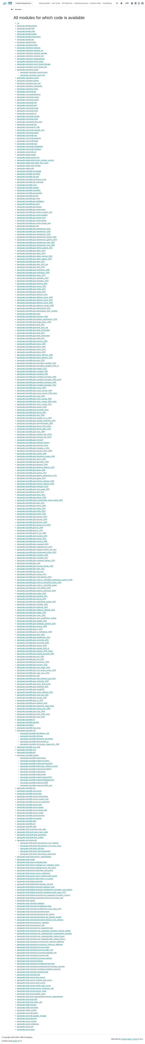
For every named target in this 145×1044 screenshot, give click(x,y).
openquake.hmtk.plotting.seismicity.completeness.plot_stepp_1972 (41, 892)
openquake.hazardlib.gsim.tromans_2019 (32, 665)
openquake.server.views (26, 1029)
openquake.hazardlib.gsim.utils (28, 676)
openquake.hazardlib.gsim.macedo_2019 (32, 536)
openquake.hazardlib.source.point (29, 805)
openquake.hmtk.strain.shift (27, 999)
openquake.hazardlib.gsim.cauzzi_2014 (31, 388)
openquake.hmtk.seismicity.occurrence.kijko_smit (35, 950)
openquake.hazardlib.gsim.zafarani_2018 (32, 703)
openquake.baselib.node (26, 31)
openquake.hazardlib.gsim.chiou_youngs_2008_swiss (37, 401)
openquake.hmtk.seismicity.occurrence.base (33, 947)
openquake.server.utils (25, 1027)
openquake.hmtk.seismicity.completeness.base (34, 906)
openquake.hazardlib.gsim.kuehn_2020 (31, 514)
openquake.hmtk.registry (26, 900)
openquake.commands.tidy (27, 124)
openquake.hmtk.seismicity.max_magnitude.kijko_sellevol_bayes (41, 936)
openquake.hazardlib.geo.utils (28, 226)
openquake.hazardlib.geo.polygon (29, 207)
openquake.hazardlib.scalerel (27, 755)
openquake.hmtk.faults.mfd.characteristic (35, 851)
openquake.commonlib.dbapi (27, 141)
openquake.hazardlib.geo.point (28, 204)
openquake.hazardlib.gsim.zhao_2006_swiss (33, 714)
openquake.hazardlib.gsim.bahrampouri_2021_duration (37, 311)
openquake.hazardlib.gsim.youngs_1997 (32, 698)
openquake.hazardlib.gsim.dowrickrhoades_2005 (35, 423)
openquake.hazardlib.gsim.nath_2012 (31, 569)
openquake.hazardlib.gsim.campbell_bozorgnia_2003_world (39, 379)
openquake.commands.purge (27, 108)
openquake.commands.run (26, 113)
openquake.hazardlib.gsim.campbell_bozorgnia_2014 (36, 385)
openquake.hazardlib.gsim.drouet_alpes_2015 (34, 429)
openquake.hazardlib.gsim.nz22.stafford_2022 (34, 588)
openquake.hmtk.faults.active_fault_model (32, 832)
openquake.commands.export (28, 100)
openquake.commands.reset (27, 111)
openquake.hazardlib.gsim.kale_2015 (30, 503)
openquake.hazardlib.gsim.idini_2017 (30, 492)
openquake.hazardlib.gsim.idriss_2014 (31, 495)
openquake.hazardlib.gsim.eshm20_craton (32, 445)
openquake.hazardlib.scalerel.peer (33, 772)
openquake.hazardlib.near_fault (28, 747)
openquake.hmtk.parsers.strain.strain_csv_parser (35, 879)
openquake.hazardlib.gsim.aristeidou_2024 (33, 281)
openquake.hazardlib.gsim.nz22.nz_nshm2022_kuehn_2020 (39, 582)
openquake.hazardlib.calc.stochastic (30, 182)
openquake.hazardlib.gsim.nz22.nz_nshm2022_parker (37, 585)
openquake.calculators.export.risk (32, 75)
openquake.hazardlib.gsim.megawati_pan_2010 (34, 547)
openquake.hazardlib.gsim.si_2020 (29, 629)
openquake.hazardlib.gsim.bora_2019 (31, 360)
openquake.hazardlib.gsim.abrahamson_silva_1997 (36, 242)
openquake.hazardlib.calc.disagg (29, 171)
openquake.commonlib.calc (27, 135)
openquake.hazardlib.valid (26, 826)
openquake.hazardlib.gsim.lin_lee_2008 (31, 533)
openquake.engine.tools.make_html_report (32, 163)
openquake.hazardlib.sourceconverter (31, 815)
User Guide (56, 3)
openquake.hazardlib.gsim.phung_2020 (31, 599)
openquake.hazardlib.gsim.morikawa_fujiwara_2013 (36, 560)
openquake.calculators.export (28, 70)
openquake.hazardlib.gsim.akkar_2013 (31, 251)
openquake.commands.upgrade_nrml (30, 130)
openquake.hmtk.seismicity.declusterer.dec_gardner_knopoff (39, 917)
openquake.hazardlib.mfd (26, 730)
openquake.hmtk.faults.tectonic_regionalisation (34, 857)
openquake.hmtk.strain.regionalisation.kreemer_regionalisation (40, 996)
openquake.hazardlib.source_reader (30, 813)
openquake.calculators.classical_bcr (30, 50)
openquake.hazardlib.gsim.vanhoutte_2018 (33, 681)
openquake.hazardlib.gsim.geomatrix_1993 (33, 462)
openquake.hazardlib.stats (26, 821)
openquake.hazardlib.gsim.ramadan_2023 (32, 604)
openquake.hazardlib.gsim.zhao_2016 (31, 717)
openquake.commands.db (26, 91)
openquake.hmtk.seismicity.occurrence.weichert (34, 958)
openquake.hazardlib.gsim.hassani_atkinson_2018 (35, 481)
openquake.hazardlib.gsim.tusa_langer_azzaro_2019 (36, 670)
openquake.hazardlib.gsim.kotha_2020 (31, 511)
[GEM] (126, 3)
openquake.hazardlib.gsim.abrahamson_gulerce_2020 (37, 240)
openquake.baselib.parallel (27, 34)
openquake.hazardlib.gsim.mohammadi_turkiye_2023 (36, 552)
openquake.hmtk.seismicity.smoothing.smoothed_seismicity (39, 969)
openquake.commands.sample (28, 116)
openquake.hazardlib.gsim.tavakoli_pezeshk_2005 (35, 654)
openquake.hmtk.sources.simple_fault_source (34, 986)
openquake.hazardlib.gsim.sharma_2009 (32, 626)
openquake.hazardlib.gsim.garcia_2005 (31, 459)
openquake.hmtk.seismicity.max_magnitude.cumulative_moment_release (44, 931)
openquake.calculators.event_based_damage (33, 64)
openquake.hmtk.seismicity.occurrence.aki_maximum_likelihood (40, 942)
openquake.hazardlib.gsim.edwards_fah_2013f (34, 437)
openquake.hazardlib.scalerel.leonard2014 (36, 769)
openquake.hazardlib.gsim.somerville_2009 (33, 643)
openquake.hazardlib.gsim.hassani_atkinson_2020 (35, 484)
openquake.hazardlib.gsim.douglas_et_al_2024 (34, 418)
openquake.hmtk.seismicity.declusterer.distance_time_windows (40, 920)
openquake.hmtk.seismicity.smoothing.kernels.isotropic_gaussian (41, 966)
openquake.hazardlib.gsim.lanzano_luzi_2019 (34, 525)
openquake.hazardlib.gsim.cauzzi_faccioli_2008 (34, 390)
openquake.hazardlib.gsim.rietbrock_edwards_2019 (36, 610)
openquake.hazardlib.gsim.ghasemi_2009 (32, 464)
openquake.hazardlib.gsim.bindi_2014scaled (33, 336)
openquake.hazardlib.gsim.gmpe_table (31, 470)
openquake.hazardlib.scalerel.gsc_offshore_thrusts (39, 766)
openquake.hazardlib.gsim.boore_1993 (31, 344)
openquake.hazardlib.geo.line (28, 196)
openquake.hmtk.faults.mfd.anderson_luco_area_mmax (40, 846)
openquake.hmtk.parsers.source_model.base (33, 873)
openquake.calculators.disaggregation (31, 59)
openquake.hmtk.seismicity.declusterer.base (33, 911)
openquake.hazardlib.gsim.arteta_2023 (31, 292)
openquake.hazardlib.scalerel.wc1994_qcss (36, 785)
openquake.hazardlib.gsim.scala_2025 (31, 615)
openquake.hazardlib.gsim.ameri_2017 (31, 275)
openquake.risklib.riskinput (26, 1005)
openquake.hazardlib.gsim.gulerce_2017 (32, 473)
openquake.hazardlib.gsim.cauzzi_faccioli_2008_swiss (37, 393)
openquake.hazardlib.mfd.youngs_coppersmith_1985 (39, 744)
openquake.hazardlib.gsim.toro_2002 (30, 659)
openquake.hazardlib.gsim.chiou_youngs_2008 (34, 399)
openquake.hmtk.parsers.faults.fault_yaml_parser (35, 870)
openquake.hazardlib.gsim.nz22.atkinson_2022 (34, 577)
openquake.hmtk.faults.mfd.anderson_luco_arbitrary (39, 843)
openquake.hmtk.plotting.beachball (29, 881)
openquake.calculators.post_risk (29, 83)
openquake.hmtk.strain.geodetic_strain (31, 994)
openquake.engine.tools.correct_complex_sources (35, 160)
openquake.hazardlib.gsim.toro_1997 (30, 656)
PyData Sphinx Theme (129, 1039)
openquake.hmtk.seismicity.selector (30, 961)
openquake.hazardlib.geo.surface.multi (31, 218)
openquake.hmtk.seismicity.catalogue (30, 903)
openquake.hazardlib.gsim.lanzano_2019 (32, 519)
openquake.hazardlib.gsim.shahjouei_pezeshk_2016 (36, 624)
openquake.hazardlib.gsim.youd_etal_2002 (33, 695)
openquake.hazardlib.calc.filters (28, 174)
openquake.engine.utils (25, 168)
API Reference (67, 3)
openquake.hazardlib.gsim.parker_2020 (31, 593)
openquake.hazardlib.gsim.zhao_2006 (31, 711)
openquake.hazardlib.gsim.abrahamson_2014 (34, 229)
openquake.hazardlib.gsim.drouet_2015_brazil (34, 426)
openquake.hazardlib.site (26, 788)
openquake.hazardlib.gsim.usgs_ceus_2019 (33, 673)
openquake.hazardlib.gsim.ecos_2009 (31, 432)
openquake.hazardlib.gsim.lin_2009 (30, 527)
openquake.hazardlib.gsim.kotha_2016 (31, 508)
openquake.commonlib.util (26, 152)
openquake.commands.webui (27, 133)
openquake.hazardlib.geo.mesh (28, 198)
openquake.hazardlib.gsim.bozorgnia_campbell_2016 (36, 363)
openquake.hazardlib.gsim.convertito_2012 (33, 410)
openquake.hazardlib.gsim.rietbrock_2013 (32, 607)
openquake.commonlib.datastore (29, 138)
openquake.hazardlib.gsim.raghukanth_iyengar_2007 (36, 602)
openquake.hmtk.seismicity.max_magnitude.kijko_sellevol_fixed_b (41, 939)
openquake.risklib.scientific (27, 1010)
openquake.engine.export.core (28, 157)
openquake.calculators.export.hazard (33, 72)
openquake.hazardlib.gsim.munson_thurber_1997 (35, 566)
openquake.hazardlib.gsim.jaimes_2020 (31, 497)
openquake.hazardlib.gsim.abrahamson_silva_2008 (36, 245)
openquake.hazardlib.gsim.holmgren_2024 (32, 486)
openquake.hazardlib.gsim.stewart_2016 (32, 645)
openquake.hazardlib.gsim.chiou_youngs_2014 (34, 404)
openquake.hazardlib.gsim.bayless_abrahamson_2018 (37, 319)
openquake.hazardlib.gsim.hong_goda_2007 (33, 489)
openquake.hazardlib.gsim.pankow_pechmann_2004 (36, 591)
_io (18, 23)
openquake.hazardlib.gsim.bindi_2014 (31, 333)
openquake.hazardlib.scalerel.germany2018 (36, 763)
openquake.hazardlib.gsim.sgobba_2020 (32, 621)
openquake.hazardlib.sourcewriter (29, 818)
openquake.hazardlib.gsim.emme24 (30, 440)
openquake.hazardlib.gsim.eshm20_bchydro (33, 442)
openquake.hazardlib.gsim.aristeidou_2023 (33, 278)
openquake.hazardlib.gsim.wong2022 (30, 689)
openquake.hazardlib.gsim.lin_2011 (30, 530)
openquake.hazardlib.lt (25, 725)
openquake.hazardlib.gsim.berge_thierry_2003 (34, 322)
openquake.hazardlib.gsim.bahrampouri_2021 (34, 308)
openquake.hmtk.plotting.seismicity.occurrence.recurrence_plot (40, 898)
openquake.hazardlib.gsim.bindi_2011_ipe (32, 327)
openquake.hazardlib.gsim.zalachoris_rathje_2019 (35, 706)
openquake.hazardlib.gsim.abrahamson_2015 (34, 231)
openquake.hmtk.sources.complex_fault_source (34, 980)
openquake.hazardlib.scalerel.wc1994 (34, 783)
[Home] (11, 9)
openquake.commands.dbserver (29, 94)
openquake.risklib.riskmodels (27, 1007)
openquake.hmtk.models (26, 859)
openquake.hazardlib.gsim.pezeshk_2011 (32, 596)
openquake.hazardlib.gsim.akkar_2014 (31, 253)
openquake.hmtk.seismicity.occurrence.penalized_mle (37, 953)
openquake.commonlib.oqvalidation (30, 146)
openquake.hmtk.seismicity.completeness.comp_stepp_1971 (39, 909)
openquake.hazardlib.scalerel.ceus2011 (34, 761)
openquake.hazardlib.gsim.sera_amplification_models (36, 618)
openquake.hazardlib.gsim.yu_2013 (30, 700)
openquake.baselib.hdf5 (25, 28)
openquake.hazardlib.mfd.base (31, 736)
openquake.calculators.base (27, 45)
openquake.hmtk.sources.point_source (31, 983)
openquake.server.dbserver (27, 1018)
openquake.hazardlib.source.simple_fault (32, 810)
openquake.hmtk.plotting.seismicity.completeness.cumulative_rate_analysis (44, 890)
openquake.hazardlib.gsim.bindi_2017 (31, 338)
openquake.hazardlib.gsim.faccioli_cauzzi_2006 (34, 451)
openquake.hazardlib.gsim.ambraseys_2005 (33, 272)
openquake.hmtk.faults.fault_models (30, 837)
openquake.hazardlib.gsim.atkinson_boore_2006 (35, 303)
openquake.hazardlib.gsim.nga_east (30, 571)
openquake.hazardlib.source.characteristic (32, 796)
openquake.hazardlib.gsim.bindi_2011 (31, 325)
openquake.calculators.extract (28, 78)
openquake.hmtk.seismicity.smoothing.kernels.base (36, 964)
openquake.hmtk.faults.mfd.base (32, 848)
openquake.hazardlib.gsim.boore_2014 (31, 349)
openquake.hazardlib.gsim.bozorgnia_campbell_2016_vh (38, 366)
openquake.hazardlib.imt (26, 720)
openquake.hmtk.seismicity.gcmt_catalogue (33, 922)
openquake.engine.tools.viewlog (29, 166)
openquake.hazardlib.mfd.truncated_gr (34, 741)
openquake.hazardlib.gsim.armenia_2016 (32, 284)
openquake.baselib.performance (29, 37)
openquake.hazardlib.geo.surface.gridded (32, 215)
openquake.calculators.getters (28, 81)
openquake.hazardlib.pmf (26, 752)
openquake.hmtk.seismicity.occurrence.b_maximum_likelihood (40, 944)
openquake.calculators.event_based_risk (32, 67)
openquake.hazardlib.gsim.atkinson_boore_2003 (35, 300)
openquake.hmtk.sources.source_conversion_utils (35, 988)
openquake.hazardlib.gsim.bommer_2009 (32, 341)
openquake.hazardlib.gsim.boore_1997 (31, 347)
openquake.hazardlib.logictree (28, 722)
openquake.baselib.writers (26, 42)
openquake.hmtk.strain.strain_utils (29, 1002)
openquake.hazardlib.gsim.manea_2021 (31, 539)
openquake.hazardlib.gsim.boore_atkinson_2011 (35, 357)
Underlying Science (81, 3)
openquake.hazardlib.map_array (29, 728)
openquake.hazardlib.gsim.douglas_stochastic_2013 (36, 421)
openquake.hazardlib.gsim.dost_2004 (30, 415)
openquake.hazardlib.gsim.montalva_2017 (32, 558)
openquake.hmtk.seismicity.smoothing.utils (32, 972)
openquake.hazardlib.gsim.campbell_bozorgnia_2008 (36, 382)
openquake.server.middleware (28, 1024)
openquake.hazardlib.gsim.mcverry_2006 (32, 541)
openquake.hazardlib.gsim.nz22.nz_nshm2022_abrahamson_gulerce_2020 (44, 580)
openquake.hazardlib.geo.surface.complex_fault (34, 212)
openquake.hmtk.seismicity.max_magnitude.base (35, 928)
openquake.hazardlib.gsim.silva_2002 (31, 635)
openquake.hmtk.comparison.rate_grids (31, 829)
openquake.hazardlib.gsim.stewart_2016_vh (33, 648)
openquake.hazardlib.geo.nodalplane (30, 201)
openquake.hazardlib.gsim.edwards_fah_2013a (34, 434)
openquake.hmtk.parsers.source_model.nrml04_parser (37, 876)
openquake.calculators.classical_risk (30, 56)
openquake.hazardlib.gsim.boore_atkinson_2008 (35, 355)
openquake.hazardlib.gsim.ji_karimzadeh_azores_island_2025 (40, 500)
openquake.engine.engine (26, 155)
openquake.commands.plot (27, 105)
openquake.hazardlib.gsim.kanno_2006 (31, 506)
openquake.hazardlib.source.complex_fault (32, 799)
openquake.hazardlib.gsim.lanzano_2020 (32, 522)
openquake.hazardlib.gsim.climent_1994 (32, 407)
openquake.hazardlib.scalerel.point (33, 774)
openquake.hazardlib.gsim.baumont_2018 (32, 316)
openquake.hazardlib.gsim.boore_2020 (31, 352)
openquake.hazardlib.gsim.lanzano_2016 (32, 517)
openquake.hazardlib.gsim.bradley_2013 (32, 369)
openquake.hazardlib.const (27, 185)
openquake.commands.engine (28, 97)
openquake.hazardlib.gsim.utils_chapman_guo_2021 (36, 678)
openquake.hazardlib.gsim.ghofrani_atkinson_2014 (35, 467)
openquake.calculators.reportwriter (29, 86)
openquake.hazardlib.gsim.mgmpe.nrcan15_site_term (37, 549)
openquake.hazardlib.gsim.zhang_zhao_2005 (33, 709)
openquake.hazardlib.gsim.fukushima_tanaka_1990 (36, 456)
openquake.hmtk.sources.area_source (31, 977)
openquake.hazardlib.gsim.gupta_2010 (31, 478)
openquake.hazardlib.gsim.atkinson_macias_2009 (35, 305)
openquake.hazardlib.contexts (28, 187)
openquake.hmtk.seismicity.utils (28, 975)
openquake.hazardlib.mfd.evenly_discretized (36, 739)
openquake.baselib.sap (25, 39)
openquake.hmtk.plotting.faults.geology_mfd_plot (35, 884)
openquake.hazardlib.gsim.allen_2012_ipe (32, 264)
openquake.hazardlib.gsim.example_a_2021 (33, 448)
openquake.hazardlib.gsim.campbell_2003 (32, 374)
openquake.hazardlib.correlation (29, 190)
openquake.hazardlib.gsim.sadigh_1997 (31, 612)
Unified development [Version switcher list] (23, 3)
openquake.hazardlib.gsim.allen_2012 (31, 261)
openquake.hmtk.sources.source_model (31, 991)
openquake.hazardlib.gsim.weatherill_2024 (32, 687)
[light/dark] (121, 3)
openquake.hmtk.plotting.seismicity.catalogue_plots (36, 887)
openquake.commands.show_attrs (29, 122)
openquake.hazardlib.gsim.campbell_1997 (32, 371)
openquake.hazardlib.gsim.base (28, 314)
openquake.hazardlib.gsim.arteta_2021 (31, 289)
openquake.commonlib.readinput (29, 149)
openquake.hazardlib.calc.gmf (28, 176)
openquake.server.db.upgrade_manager (31, 1016)
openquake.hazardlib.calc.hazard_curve (31, 179)
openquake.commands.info (27, 102)
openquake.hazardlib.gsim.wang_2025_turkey (34, 684)
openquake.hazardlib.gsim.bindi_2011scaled (33, 330)
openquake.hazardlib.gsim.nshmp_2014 (31, 574)
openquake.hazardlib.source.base (29, 794)
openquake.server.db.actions (27, 1013)
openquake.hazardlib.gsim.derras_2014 (31, 412)
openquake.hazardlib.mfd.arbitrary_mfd (34, 733)
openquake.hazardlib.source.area (29, 791)
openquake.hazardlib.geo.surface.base (31, 209)
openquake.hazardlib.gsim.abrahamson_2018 (34, 234)
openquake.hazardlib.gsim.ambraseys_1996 (33, 270)
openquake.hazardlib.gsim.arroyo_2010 (31, 286)
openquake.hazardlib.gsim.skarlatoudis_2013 (33, 637)
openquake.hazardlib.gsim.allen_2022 (31, 267)
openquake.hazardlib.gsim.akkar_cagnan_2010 (34, 259)
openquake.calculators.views (27, 89)
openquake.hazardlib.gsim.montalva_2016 (32, 555)
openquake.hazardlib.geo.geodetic (29, 193)
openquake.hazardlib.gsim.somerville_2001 (33, 640)
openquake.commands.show (27, 119)
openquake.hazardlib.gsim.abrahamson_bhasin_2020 (36, 237)
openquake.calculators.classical (28, 48)
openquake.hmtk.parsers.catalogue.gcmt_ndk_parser (36, 868)
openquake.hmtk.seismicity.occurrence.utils (33, 955)
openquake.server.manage (26, 1021)
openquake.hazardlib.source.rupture (30, 807)
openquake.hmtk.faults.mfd (27, 840)
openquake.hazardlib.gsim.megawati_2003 (32, 544)
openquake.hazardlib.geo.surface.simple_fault (34, 223)
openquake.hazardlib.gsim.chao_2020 (31, 396)
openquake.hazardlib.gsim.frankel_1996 (31, 454)
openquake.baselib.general (27, 26)
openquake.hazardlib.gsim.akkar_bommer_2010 (34, 256)
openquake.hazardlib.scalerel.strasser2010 (36, 777)
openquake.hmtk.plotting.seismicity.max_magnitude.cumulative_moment (43, 895)
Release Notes (95, 3)
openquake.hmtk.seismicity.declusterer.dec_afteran (36, 914)
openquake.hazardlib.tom (26, 824)
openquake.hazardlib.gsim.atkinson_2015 (32, 294)
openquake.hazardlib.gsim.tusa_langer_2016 (33, 667)
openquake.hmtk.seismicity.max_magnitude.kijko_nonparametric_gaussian (44, 933)
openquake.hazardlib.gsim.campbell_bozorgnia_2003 (36, 377)
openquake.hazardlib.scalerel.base (33, 758)
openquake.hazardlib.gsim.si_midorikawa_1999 (34, 632)
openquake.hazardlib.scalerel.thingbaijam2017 (37, 780)
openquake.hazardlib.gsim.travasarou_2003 (33, 662)
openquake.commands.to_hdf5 (28, 127)
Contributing (107, 3)
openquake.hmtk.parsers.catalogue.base (32, 862)
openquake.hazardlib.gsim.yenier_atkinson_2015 (35, 692)
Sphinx (15, 1041)
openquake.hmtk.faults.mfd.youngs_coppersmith (38, 854)
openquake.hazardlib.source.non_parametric (33, 802)
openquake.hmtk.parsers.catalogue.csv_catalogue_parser (38, 865)
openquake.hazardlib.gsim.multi (28, 563)
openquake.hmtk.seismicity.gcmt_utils (31, 925)
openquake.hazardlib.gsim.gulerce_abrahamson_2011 (37, 475)
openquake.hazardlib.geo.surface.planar (32, 220)
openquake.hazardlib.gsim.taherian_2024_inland (35, 651)
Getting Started (44, 3)
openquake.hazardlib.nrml (26, 750)
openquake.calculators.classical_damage (32, 53)
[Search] (117, 3)
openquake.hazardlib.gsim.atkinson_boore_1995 (35, 297)
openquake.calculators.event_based (30, 61)
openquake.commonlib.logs (27, 144)
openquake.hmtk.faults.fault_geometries (31, 835)
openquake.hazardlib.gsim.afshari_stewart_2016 (35, 248)
